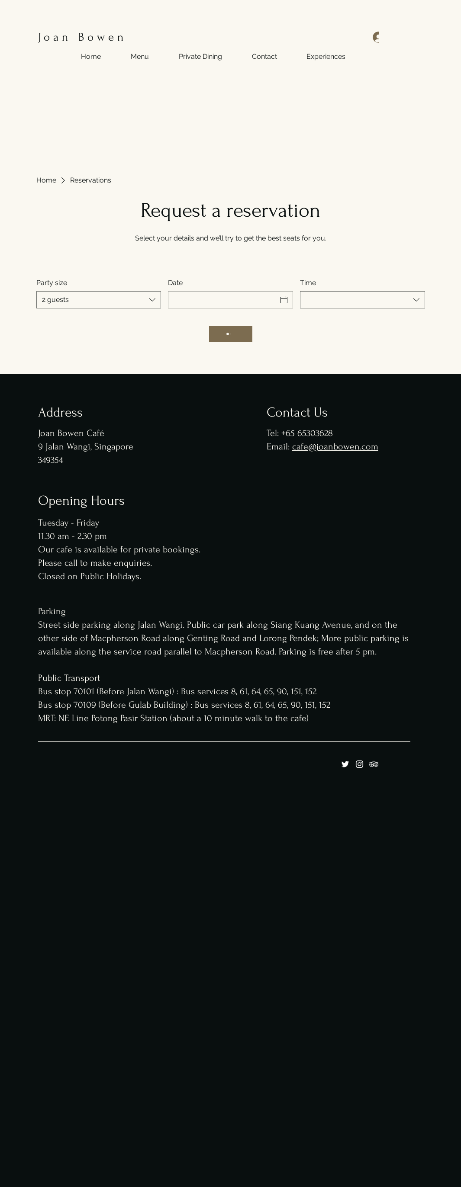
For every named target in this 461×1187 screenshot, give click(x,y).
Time (308, 283)
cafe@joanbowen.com (335, 446)
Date (175, 283)
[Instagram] (359, 764)
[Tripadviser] (374, 764)
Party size (51, 283)
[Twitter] (345, 764)
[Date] (222, 299)
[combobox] (98, 299)
